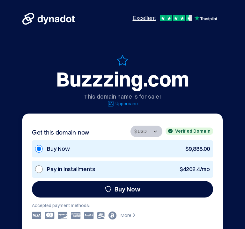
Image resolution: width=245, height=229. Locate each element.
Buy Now (122, 189)
